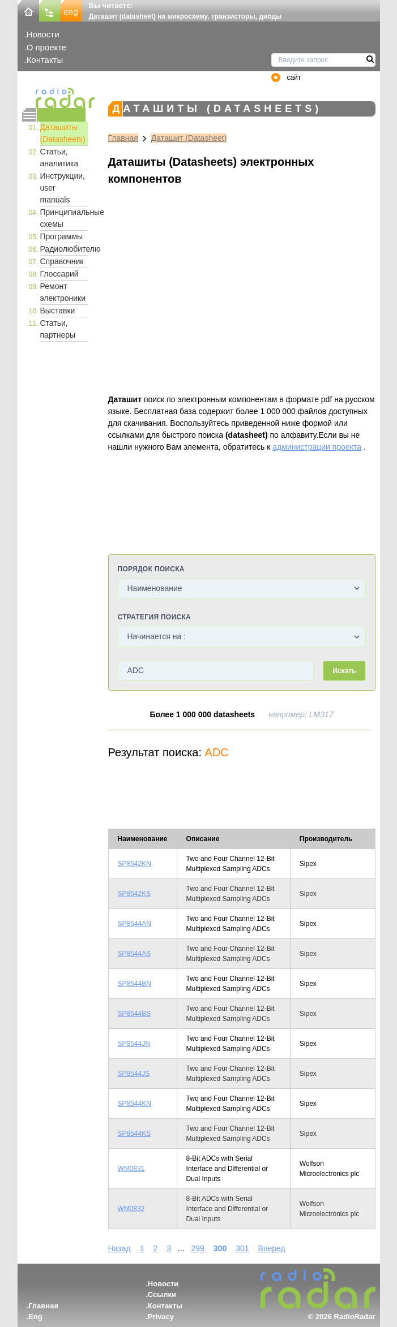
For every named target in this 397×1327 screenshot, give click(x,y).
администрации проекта (316, 446)
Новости (43, 34)
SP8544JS (134, 1074)
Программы (61, 236)
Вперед (271, 1248)
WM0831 (131, 1169)
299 (197, 1248)
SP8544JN (134, 1044)
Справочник (62, 261)
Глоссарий (59, 273)
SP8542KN (134, 864)
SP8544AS (134, 954)
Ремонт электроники (63, 292)
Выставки (57, 310)
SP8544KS (134, 1134)
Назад (119, 1248)
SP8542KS (134, 894)
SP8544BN (134, 984)
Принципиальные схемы (64, 218)
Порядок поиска (151, 569)
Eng (35, 1316)
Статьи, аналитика (59, 157)
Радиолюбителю (64, 248)
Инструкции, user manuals (63, 187)
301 (242, 1248)
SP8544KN (134, 1104)
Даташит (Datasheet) (189, 138)
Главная (123, 138)
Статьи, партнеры (58, 328)
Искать (344, 671)
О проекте (46, 47)
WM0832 (131, 1209)
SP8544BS (134, 1014)
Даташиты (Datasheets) (63, 133)
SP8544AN (134, 924)
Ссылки (162, 1294)
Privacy (161, 1316)
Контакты (45, 59)
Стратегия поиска (154, 617)
